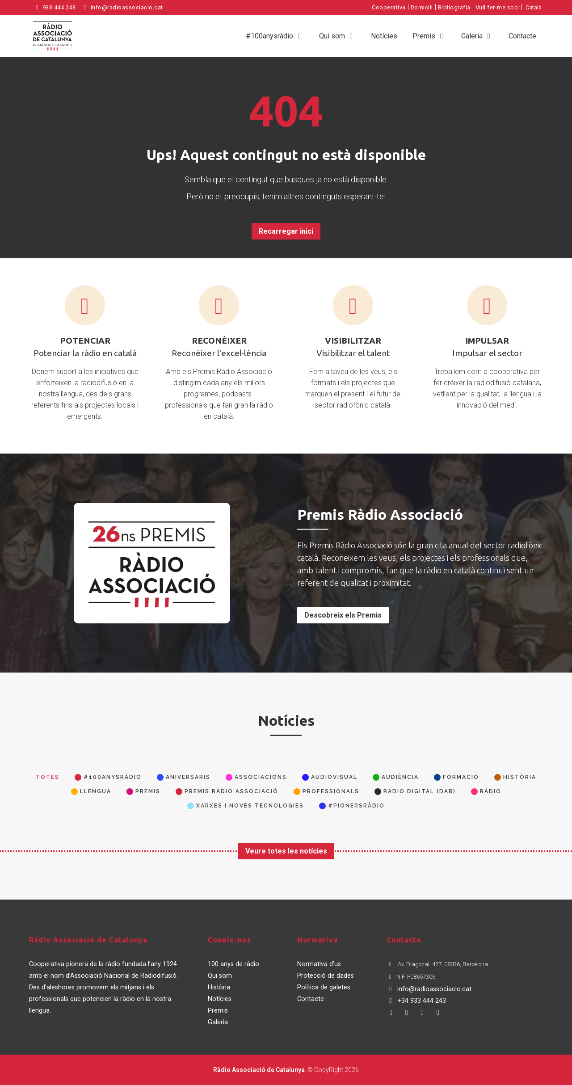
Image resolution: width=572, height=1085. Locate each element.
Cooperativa (389, 7)
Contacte (522, 36)
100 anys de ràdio (233, 964)
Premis (429, 36)
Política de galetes (323, 987)
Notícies (384, 36)
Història (219, 987)
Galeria (477, 36)
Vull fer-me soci (497, 7)
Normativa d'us (319, 964)
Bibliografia (454, 7)
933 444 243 (55, 7)
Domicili (422, 7)
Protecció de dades (325, 976)
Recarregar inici (286, 231)
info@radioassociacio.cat (122, 7)
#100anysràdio (275, 36)
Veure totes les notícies (286, 851)
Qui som (337, 36)
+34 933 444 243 (416, 1001)
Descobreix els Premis (343, 615)
